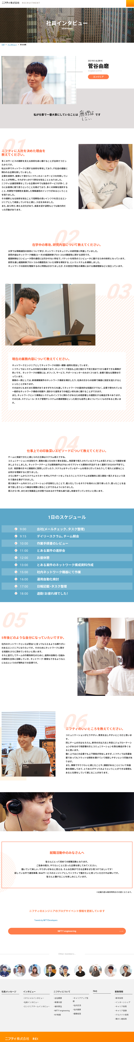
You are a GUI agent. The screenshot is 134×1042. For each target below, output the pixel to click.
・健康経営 (77, 994)
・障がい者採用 (121, 1000)
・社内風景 (77, 990)
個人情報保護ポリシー (16, 1026)
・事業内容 (58, 983)
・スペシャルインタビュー (33, 979)
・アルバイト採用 (122, 995)
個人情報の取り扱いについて (75, 1026)
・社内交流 (77, 986)
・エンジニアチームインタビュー (36, 987)
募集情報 (119, 972)
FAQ (95, 972)
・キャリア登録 (121, 991)
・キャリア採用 (121, 987)
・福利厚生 (58, 987)
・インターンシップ (122, 983)
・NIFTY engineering (62, 991)
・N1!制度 (57, 995)
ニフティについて (62, 972)
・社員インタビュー (31, 983)
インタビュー (29, 972)
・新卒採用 (119, 979)
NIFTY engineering (67, 911)
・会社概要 (58, 979)
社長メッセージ (9, 972)
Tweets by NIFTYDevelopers (45, 900)
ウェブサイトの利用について (44, 1026)
